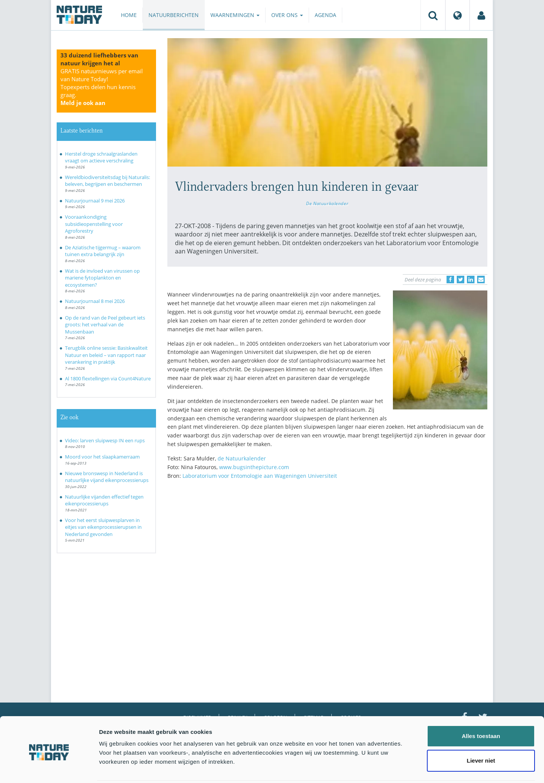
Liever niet (481, 733)
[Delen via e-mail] (481, 279)
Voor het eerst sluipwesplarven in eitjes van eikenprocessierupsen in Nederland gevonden (103, 527)
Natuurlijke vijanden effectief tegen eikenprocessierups (104, 500)
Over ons (287, 15)
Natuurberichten (173, 15)
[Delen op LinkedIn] (470, 279)
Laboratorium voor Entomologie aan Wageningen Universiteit (259, 475)
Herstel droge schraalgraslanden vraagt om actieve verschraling (101, 157)
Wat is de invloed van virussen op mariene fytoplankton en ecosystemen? (102, 277)
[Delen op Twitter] (460, 279)
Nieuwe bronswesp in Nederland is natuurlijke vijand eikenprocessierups (106, 477)
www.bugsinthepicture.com (254, 467)
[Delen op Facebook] (450, 279)
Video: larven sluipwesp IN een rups (105, 440)
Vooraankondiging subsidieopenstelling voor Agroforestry (94, 223)
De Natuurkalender (327, 203)
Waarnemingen (235, 15)
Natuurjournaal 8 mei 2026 (95, 301)
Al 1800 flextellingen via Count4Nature (108, 378)
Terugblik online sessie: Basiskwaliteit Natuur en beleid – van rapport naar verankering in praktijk (106, 354)
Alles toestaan (481, 708)
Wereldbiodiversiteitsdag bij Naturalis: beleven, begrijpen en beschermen (107, 181)
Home (129, 15)
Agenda (325, 15)
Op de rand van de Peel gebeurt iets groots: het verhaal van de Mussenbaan (105, 324)
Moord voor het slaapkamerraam (102, 456)
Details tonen (408, 768)
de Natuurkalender (242, 458)
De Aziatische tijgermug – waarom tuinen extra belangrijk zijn (103, 251)
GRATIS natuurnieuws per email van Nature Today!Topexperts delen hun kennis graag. (101, 87)
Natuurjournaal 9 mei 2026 (95, 200)
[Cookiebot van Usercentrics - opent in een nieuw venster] (49, 768)
